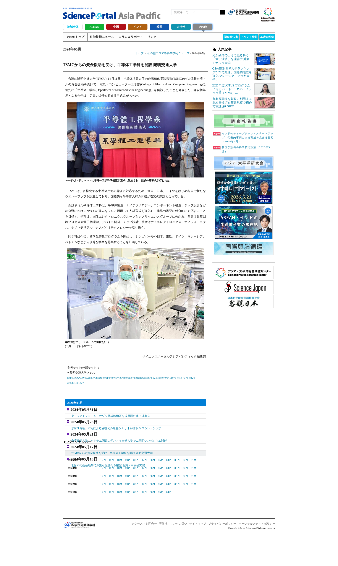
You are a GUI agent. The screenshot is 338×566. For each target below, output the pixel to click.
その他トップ (75, 37)
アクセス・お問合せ (144, 557)
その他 (202, 26)
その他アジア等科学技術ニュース (168, 53)
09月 (128, 493)
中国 (116, 26)
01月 (136, 485)
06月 (152, 493)
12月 (103, 493)
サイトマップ (197, 557)
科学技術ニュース (102, 37)
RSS (233, 19)
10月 (119, 493)
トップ (139, 53)
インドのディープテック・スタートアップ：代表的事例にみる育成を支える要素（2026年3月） (243, 137)
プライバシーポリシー (222, 557)
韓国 (159, 26)
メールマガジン (255, 19)
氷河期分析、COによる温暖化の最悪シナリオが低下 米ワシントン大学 (116, 426)
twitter (248, 19)
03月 (120, 485)
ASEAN (94, 26)
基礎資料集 (267, 37)
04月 (111, 485)
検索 (222, 12)
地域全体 (72, 26)
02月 (128, 485)
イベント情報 (249, 37)
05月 (103, 485)
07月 (144, 493)
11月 (111, 493)
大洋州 (181, 26)
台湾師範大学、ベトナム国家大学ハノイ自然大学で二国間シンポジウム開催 (119, 436)
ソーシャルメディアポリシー (257, 557)
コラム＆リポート (130, 37)
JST (79, 558)
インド (137, 26)
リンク (151, 37)
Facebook (240, 19)
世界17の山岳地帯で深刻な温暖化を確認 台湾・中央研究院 (108, 459)
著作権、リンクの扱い (173, 557)
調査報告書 (231, 37)
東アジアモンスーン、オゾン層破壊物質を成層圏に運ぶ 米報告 (111, 414)
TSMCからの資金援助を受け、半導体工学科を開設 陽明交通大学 (112, 448)
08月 (136, 493)
